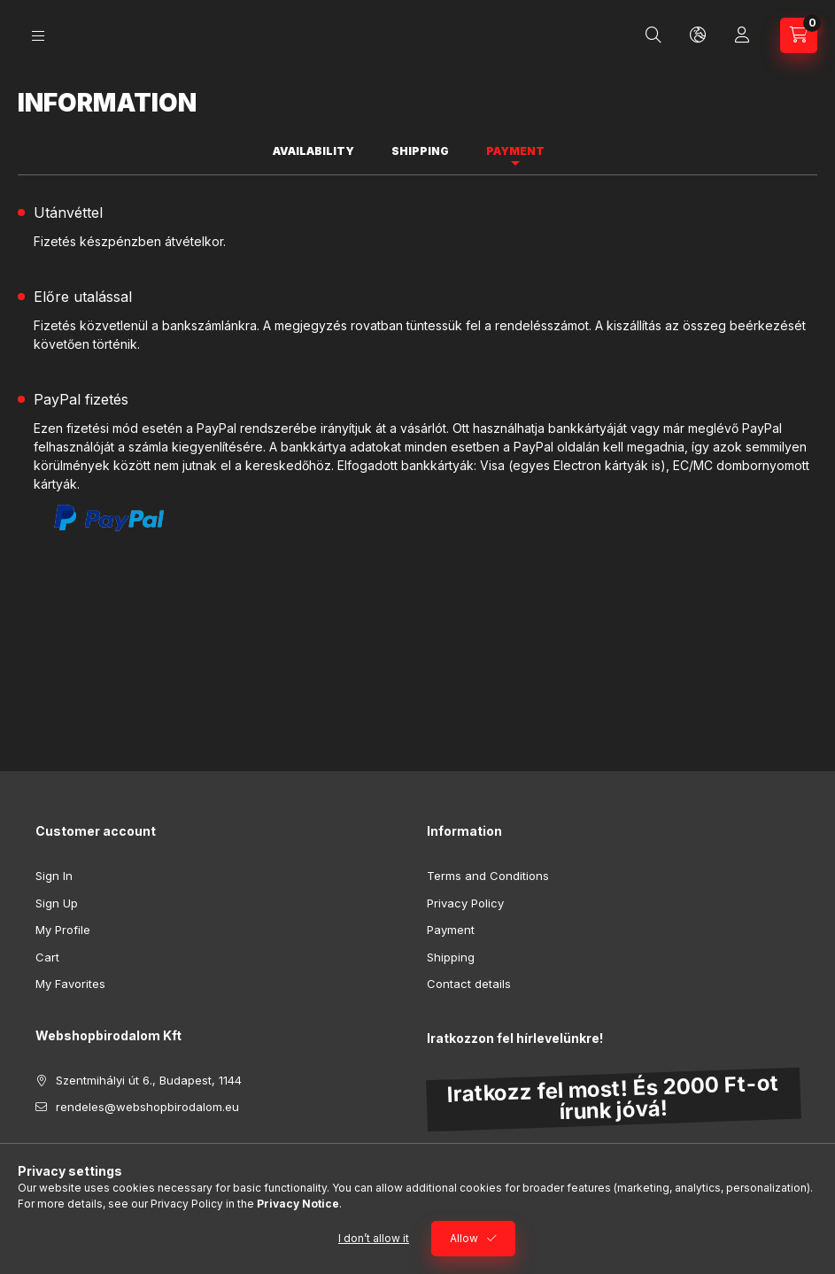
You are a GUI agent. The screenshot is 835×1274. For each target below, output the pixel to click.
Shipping (451, 957)
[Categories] (38, 35)
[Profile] (742, 35)
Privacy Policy (465, 903)
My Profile (62, 930)
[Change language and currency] (697, 35)
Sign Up (56, 903)
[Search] (653, 35)
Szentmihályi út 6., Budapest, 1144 (149, 1080)
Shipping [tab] (420, 151)
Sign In (54, 876)
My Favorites (70, 984)
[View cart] (798, 35)
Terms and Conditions (488, 876)
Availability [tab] (313, 151)
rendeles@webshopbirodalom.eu (147, 1107)
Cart (47, 957)
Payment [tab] (515, 151)
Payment (451, 930)
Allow (464, 1238)
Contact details (469, 984)
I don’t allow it (373, 1238)
